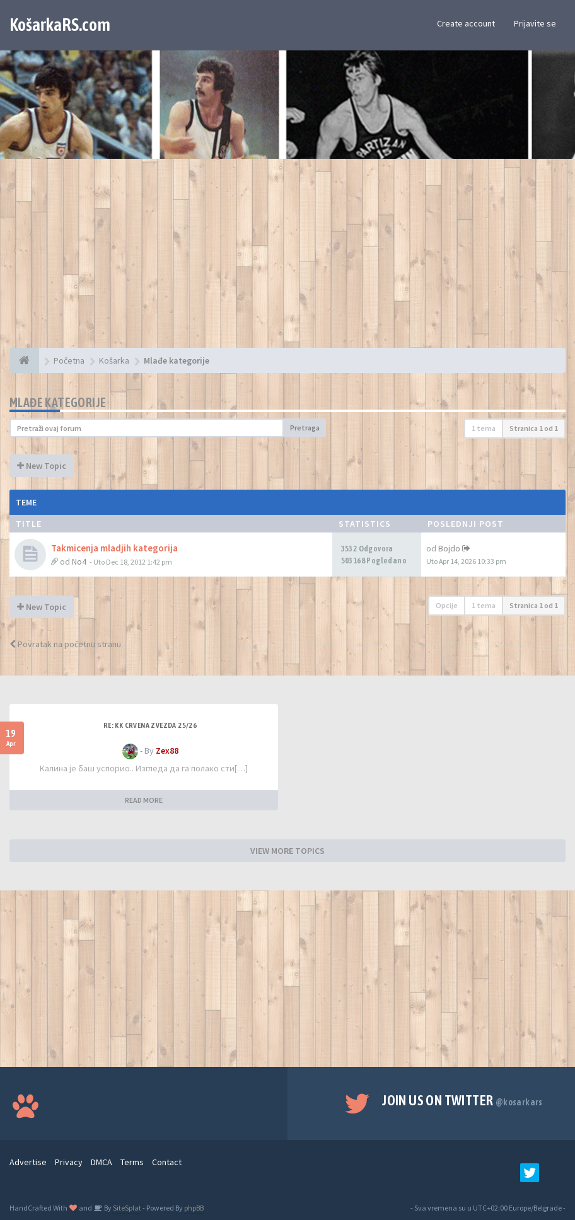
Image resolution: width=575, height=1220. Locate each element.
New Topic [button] (41, 465)
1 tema (484, 428)
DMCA (101, 1162)
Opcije (447, 605)
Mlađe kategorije (57, 402)
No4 (79, 561)
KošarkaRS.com (59, 24)
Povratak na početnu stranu (65, 644)
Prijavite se (535, 23)
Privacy (69, 1162)
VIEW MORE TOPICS (287, 850)
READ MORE (144, 800)
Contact (167, 1162)
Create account (466, 23)
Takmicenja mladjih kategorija (114, 548)
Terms (132, 1162)
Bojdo (449, 548)
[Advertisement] (287, 259)
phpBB (194, 1207)
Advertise (28, 1162)
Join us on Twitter (462, 1100)
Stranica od (533, 428)
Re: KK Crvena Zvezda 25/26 (150, 725)
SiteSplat (126, 1207)
